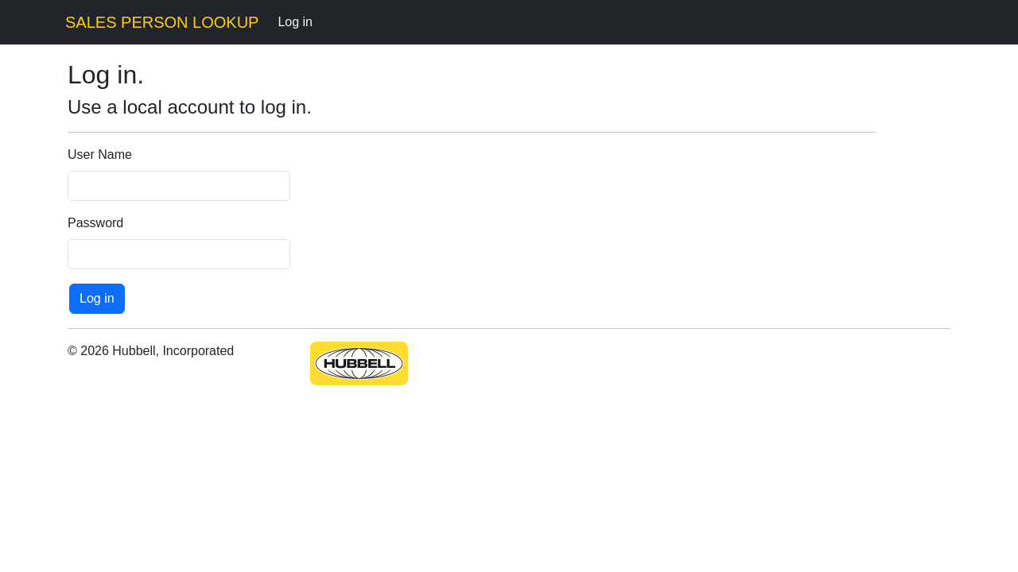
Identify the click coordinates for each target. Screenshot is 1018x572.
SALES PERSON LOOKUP (161, 22)
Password (95, 223)
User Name (100, 154)
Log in (295, 22)
